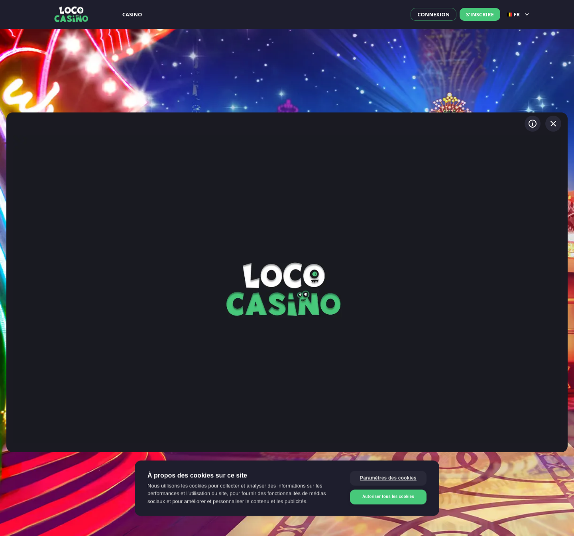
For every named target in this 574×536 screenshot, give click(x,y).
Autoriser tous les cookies (388, 497)
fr (519, 14)
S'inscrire (480, 14)
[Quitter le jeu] (553, 124)
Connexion (433, 14)
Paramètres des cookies (388, 478)
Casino (132, 14)
